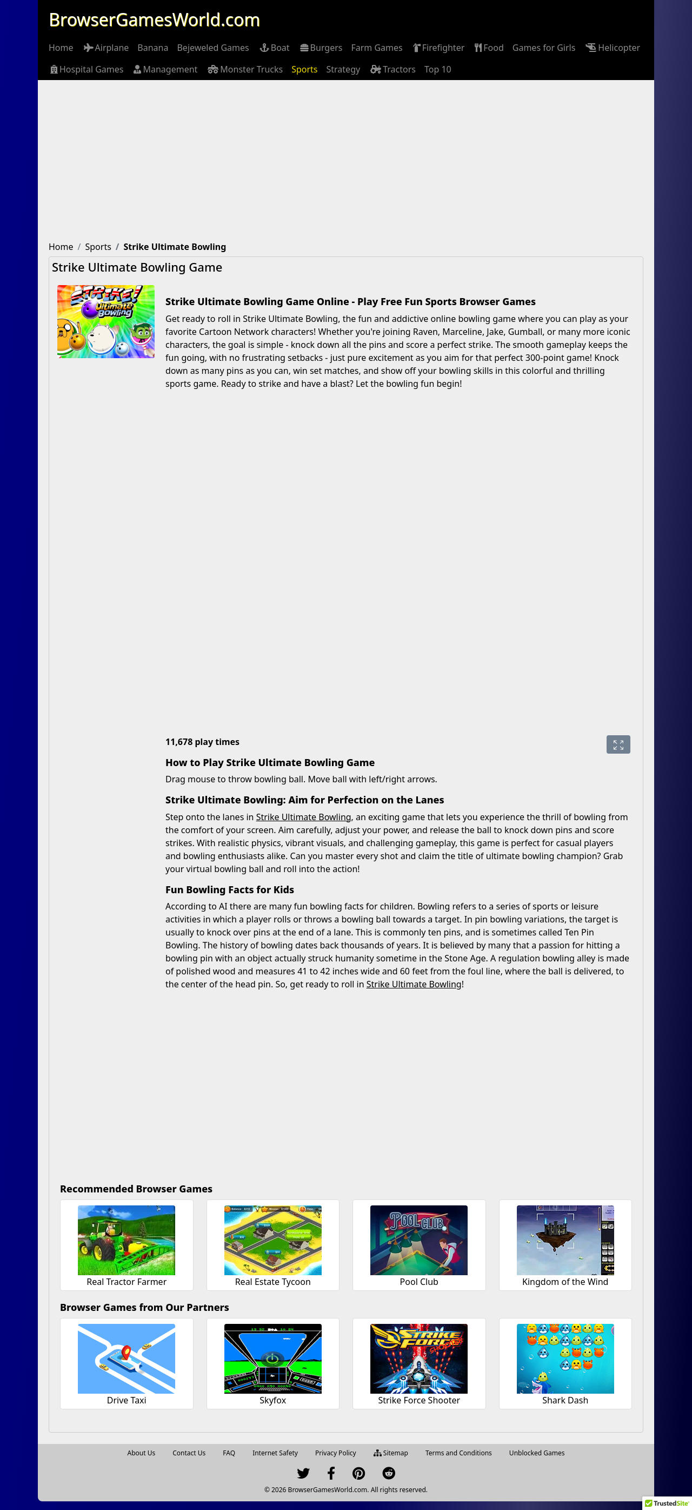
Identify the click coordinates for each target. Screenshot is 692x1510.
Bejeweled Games (213, 48)
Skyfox (273, 1400)
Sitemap (391, 1453)
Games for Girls (544, 48)
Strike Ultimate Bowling (303, 817)
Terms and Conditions (458, 1453)
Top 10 (437, 69)
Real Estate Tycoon (273, 1282)
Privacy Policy (335, 1453)
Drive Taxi (127, 1400)
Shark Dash (565, 1400)
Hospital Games (86, 69)
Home (61, 48)
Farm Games (376, 48)
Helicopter (612, 48)
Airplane (105, 48)
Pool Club (419, 1282)
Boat (274, 48)
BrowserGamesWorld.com (154, 19)
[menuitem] (61, 47)
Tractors (392, 69)
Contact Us (188, 1453)
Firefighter (438, 48)
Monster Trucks (244, 69)
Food (488, 48)
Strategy (344, 69)
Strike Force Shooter (419, 1400)
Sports (304, 69)
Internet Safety (275, 1453)
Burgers (320, 48)
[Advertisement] (346, 161)
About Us (142, 1453)
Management (164, 69)
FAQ (229, 1453)
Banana (152, 48)
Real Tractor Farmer (126, 1282)
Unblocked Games (537, 1453)
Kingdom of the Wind (565, 1282)
